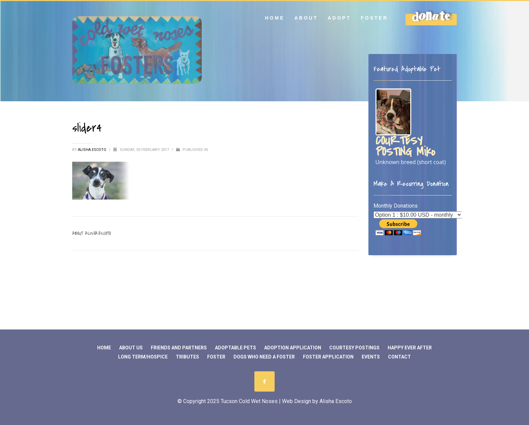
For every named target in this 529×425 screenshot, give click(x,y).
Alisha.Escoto (92, 150)
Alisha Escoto (335, 401)
